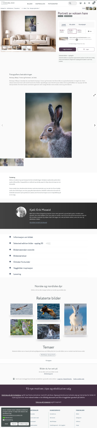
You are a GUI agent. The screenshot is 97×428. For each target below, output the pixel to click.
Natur (24, 8)
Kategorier (3, 8)
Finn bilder (80, 410)
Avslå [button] (6, 423)
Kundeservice (55, 410)
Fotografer (53, 4)
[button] (4, 417)
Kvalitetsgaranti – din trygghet (57, 425)
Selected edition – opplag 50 (66, 55)
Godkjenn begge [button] (23, 423)
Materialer (34, 410)
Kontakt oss (53, 414)
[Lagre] (86, 49)
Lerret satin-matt (34, 417)
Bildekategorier (48, 374)
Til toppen (48, 360)
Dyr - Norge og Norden (33, 8)
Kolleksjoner (10, 8)
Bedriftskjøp (53, 421)
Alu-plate (32, 414)
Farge (77, 425)
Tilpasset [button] (14, 423)
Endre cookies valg (78, 379)
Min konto (52, 417)
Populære (16, 8)
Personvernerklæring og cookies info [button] (12, 415)
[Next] (94, 125)
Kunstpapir (33, 421)
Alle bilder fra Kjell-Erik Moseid (38, 222)
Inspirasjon (40, 4)
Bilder (29, 4)
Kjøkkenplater (33, 425)
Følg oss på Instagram (43, 402)
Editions (78, 421)
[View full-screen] (94, 95)
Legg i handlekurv (67, 49)
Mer (90, 31)
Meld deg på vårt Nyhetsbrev (11, 395)
